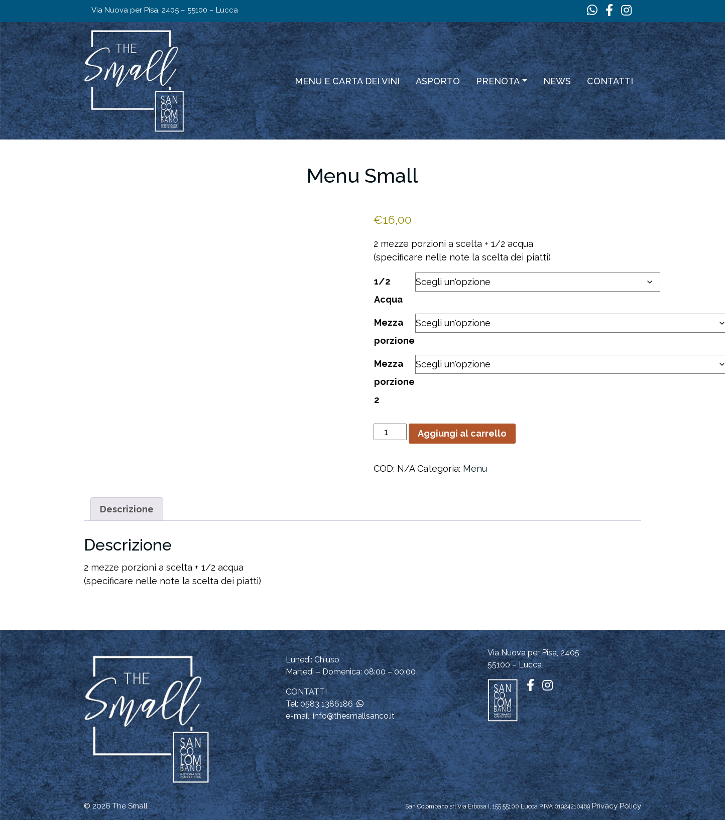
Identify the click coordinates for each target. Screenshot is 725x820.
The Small (130, 805)
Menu (475, 468)
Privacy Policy (616, 805)
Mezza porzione (394, 331)
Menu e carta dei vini (347, 81)
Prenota (498, 81)
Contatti (610, 81)
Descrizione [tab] (127, 509)
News (557, 81)
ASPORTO (438, 81)
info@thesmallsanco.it (354, 716)
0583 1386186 (326, 704)
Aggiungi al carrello (462, 433)
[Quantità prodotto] (390, 432)
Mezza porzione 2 (394, 381)
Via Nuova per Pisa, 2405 (533, 652)
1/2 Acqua (388, 290)
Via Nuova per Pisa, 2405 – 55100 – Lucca (164, 10)
